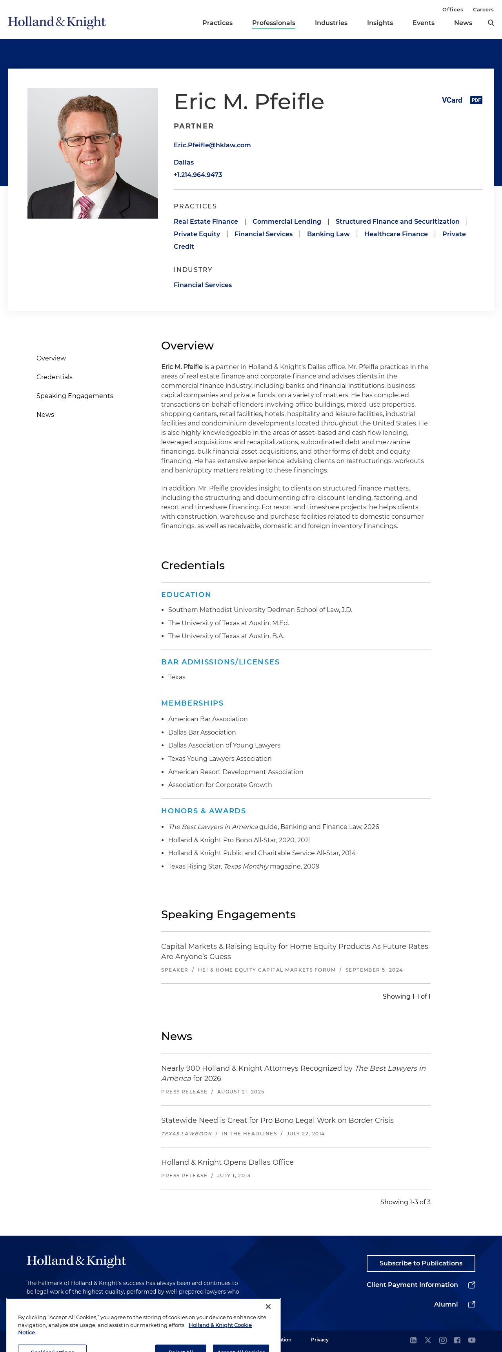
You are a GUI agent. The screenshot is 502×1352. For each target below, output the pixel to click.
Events (424, 23)
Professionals (273, 23)
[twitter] (427, 1340)
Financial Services (264, 234)
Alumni (446, 1304)
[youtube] (471, 1340)
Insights (380, 23)
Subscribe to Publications (421, 1263)
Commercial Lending (287, 221)
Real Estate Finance (206, 221)
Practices (217, 23)
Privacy (320, 1340)
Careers (483, 9)
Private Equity (197, 234)
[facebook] (457, 1340)
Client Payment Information (412, 1285)
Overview (51, 358)
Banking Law (328, 234)
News (463, 23)
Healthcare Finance (396, 234)
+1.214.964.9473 (198, 175)
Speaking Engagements (74, 396)
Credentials (54, 377)
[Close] (268, 1325)
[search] (491, 23)
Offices (452, 9)
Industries (331, 23)
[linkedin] (413, 1340)
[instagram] (442, 1340)
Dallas (184, 162)
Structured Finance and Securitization (398, 221)
